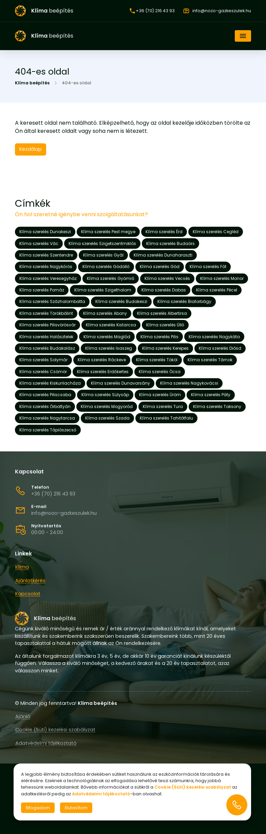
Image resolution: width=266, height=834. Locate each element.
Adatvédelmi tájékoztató (46, 742)
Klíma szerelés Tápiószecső (47, 430)
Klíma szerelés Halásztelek (46, 337)
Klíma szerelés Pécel (216, 290)
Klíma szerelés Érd (164, 232)
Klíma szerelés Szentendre (46, 255)
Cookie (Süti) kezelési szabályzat (55, 729)
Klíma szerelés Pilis (159, 337)
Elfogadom (38, 808)
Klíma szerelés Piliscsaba (45, 395)
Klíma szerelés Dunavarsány (120, 383)
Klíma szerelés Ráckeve (102, 360)
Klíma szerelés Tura (163, 406)
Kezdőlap (30, 149)
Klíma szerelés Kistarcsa (111, 325)
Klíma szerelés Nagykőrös (45, 266)
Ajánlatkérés (30, 580)
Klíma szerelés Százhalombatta (52, 301)
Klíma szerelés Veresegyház (48, 278)
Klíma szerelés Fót (208, 266)
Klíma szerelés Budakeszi (121, 301)
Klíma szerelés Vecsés (167, 278)
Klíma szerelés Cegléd (216, 232)
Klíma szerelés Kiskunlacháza (50, 383)
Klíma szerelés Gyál (103, 255)
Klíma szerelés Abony (105, 313)
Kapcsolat (27, 593)
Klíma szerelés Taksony (217, 406)
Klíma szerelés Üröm (160, 395)
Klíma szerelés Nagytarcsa (47, 418)
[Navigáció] (243, 36)
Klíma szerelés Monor (222, 278)
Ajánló (23, 716)
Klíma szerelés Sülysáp (105, 395)
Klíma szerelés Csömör (43, 371)
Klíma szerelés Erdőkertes (103, 371)
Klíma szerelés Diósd (220, 348)
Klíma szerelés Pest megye (108, 232)
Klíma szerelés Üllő (165, 325)
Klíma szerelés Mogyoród (107, 406)
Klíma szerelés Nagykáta (214, 337)
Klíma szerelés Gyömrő (110, 278)
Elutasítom (76, 808)
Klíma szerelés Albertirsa (162, 313)
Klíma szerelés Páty (210, 395)
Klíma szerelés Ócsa (159, 371)
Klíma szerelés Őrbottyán (45, 406)
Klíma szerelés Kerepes (165, 348)
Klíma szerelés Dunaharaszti (163, 255)
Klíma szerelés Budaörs (170, 243)
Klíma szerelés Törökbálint (46, 313)
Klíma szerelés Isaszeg (108, 348)
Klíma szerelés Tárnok (210, 360)
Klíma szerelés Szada (107, 418)
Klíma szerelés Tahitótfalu (166, 418)
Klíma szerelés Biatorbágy (184, 301)
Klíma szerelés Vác (38, 243)
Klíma (22, 567)
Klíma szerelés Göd (159, 266)
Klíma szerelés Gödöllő (106, 266)
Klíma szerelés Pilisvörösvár (47, 325)
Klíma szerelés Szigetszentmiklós (102, 243)
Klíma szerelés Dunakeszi (45, 232)
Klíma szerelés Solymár (43, 360)
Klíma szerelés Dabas (163, 290)
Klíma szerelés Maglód (106, 337)
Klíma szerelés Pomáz (41, 290)
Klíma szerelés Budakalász (47, 348)
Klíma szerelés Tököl (156, 360)
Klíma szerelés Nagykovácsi (189, 383)
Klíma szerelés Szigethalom (102, 290)
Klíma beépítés (32, 83)
